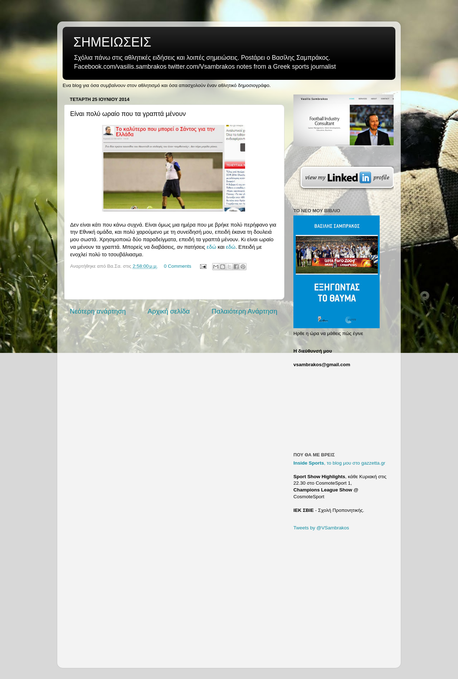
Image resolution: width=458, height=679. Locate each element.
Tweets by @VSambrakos (321, 527)
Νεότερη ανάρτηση (98, 311)
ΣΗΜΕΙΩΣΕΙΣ (112, 42)
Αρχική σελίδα (169, 311)
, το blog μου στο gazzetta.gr (339, 463)
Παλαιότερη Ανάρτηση (244, 311)
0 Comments (177, 266)
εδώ (212, 247)
